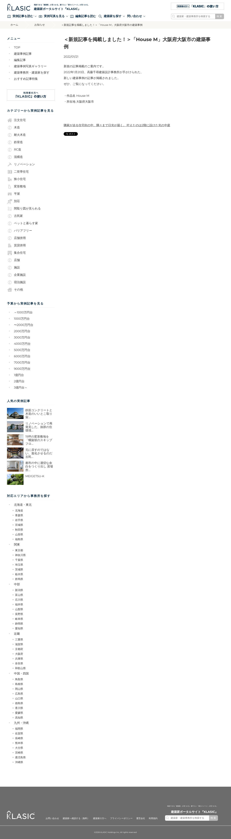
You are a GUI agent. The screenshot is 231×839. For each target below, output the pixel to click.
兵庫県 (19, 658)
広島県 (19, 693)
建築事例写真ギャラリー (30, 66)
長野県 (19, 614)
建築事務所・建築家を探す (31, 72)
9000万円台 (22, 369)
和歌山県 (20, 668)
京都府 (19, 649)
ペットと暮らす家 (22, 223)
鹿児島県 (20, 757)
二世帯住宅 (18, 172)
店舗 (13, 260)
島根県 (19, 684)
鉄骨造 (15, 142)
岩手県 (19, 520)
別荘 (13, 201)
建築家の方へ (99, 818)
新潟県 (19, 590)
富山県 (19, 595)
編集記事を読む (83, 16)
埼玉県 (19, 564)
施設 (13, 267)
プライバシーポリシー (121, 818)
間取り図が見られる (24, 209)
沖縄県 (19, 762)
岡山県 (19, 689)
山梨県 (19, 609)
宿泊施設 (16, 282)
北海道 (19, 510)
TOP (17, 47)
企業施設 (16, 275)
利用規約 (153, 818)
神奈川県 (20, 555)
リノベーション (21, 164)
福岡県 (19, 728)
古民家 (15, 216)
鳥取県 (19, 679)
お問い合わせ (52, 818)
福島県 (19, 539)
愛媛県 (19, 712)
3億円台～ (20, 387)
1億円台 (19, 375)
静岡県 (19, 623)
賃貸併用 (16, 245)
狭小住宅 (16, 179)
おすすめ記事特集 (26, 79)
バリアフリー (19, 231)
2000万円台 (22, 331)
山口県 (19, 698)
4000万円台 (22, 344)
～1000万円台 (23, 312)
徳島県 (19, 703)
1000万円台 (22, 319)
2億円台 (19, 381)
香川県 (19, 708)
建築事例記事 (23, 54)
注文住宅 (16, 120)
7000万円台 (22, 362)
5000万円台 (22, 350)
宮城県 (19, 525)
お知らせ (40, 25)
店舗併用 (16, 238)
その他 (15, 290)
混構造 (15, 157)
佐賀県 (19, 733)
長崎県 (19, 738)
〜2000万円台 (23, 325)
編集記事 (20, 60)
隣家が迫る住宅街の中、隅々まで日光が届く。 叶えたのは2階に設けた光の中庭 (117, 125)
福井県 (19, 604)
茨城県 (19, 569)
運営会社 (140, 818)
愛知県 (19, 628)
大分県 (19, 747)
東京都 (19, 550)
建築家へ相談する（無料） (76, 818)
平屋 (13, 194)
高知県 (19, 717)
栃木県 (19, 574)
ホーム (15, 25)
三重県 (19, 639)
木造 (13, 127)
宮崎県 (19, 752)
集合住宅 (16, 253)
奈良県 (19, 663)
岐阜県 (19, 618)
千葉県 (19, 560)
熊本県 (19, 743)
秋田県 (19, 529)
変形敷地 (16, 186)
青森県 (19, 515)
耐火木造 (16, 135)
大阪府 (19, 654)
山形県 (19, 534)
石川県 (19, 599)
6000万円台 (22, 356)
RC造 (14, 150)
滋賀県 (19, 644)
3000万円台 (22, 337)
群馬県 (19, 579)
